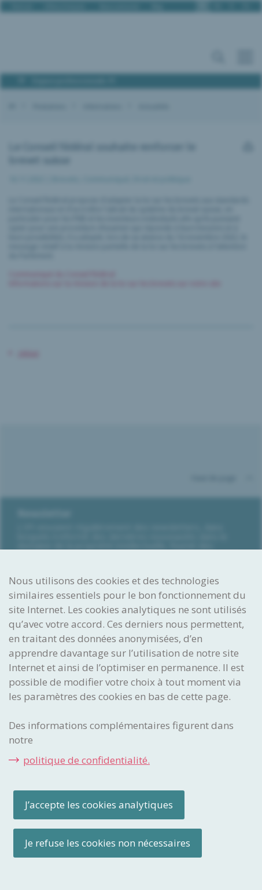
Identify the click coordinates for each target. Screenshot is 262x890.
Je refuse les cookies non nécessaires (107, 842)
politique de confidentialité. (86, 760)
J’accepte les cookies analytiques (99, 804)
